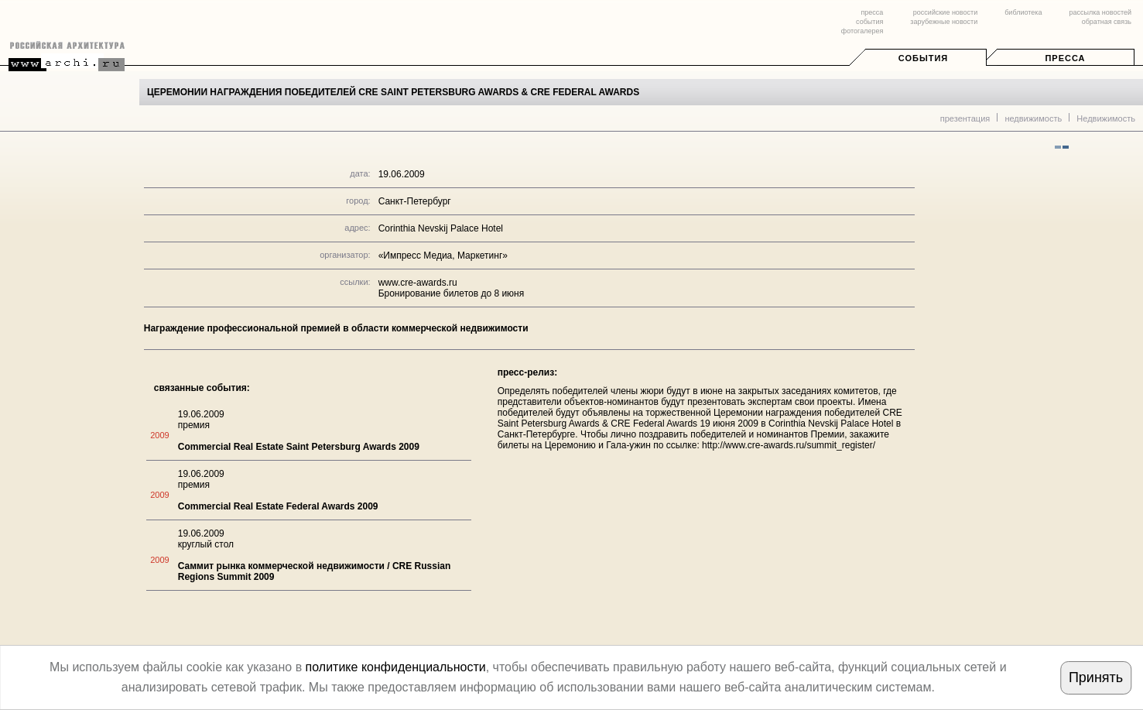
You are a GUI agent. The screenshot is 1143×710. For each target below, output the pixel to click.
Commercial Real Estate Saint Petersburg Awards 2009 (298, 446)
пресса (872, 12)
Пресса (1065, 58)
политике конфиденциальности (396, 667)
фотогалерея (862, 31)
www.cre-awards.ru (417, 282)
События (923, 58)
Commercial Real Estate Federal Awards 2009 (278, 506)
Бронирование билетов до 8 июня (451, 293)
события (869, 22)
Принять (1096, 677)
